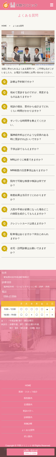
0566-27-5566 (10, 296)
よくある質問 (28, 430)
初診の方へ (28, 411)
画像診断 (28, 423)
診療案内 (28, 417)
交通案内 (28, 404)
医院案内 (28, 398)
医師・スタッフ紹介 (28, 392)
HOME (4, 26)
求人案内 (28, 436)
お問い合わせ (30, 450)
